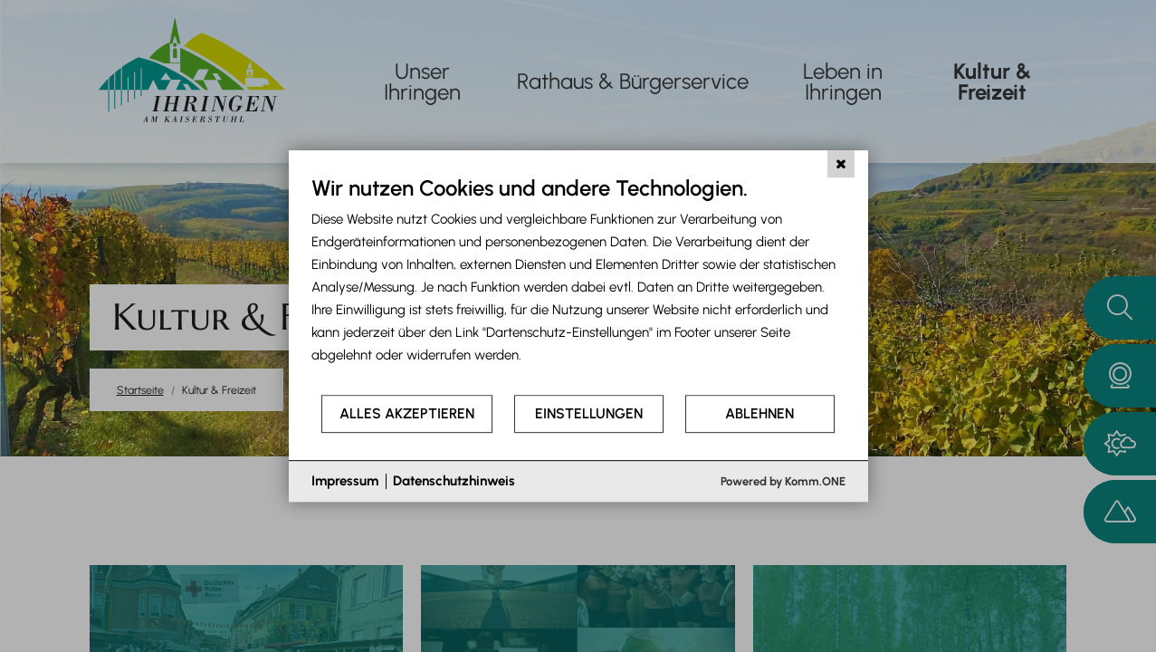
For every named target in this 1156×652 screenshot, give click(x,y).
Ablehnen (759, 413)
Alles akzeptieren (406, 413)
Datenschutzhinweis (454, 481)
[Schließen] (841, 163)
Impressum (344, 481)
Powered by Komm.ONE (783, 481)
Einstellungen (589, 413)
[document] (578, 283)
